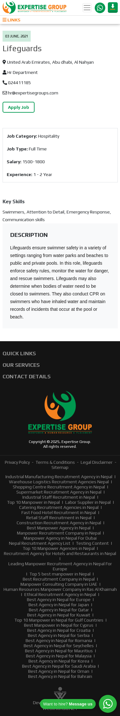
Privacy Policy (17, 462)
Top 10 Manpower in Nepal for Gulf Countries (58, 620)
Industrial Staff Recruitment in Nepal (58, 497)
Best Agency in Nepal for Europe (59, 599)
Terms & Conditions (55, 462)
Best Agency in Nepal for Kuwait (58, 614)
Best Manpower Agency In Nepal (59, 527)
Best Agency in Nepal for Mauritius (59, 650)
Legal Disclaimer (97, 462)
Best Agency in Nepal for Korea (58, 661)
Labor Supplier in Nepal (88, 502)
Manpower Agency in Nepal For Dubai (60, 538)
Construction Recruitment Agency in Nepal (59, 522)
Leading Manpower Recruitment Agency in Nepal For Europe (60, 566)
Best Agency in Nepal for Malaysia (59, 655)
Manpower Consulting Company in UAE (58, 584)
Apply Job (18, 107)
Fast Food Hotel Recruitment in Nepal (58, 512)
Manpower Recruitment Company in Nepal (59, 532)
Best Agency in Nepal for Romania (59, 640)
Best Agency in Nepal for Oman (58, 671)
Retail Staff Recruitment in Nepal (59, 517)
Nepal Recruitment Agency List (39, 543)
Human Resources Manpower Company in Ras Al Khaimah (60, 589)
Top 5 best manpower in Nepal (60, 573)
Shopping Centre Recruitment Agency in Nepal (59, 486)
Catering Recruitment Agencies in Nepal (59, 507)
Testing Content (92, 543)
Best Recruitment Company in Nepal (59, 579)
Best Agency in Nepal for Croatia (59, 630)
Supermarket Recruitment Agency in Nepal (58, 492)
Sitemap (60, 467)
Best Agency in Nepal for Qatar (59, 609)
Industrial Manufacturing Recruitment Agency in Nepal (58, 476)
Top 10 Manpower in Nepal (33, 502)
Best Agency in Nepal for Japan (58, 604)
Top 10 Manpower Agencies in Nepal (59, 548)
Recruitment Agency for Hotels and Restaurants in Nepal (60, 553)
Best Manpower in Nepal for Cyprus (58, 625)
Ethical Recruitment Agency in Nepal (60, 594)
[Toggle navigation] (87, 7)
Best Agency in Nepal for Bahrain (60, 676)
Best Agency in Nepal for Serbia (59, 635)
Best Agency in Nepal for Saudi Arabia (59, 666)
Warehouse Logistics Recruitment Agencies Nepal (59, 481)
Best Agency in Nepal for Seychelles (59, 645)
